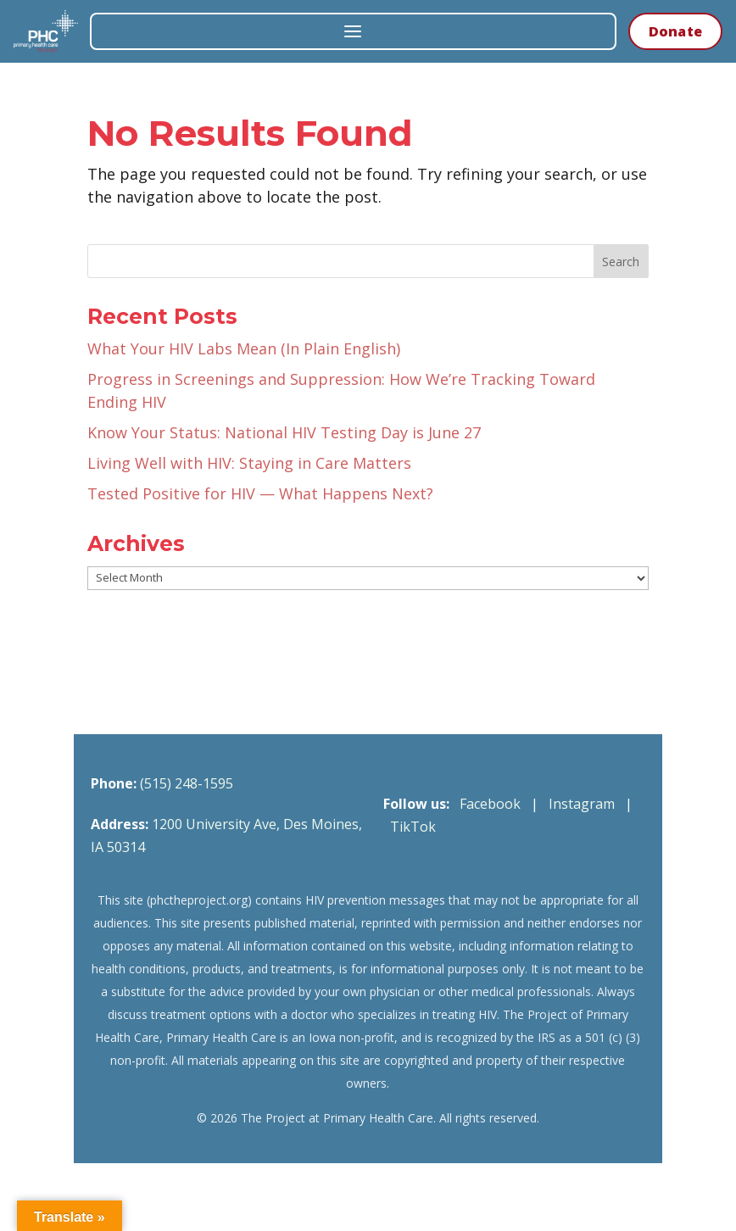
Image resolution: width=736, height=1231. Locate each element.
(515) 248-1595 (186, 783)
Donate (675, 31)
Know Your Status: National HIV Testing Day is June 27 (284, 432)
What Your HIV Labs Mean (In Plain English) (243, 348)
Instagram (582, 803)
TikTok (413, 826)
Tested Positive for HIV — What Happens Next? (260, 493)
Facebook (490, 803)
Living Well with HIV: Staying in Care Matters (249, 463)
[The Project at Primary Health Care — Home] (46, 31)
